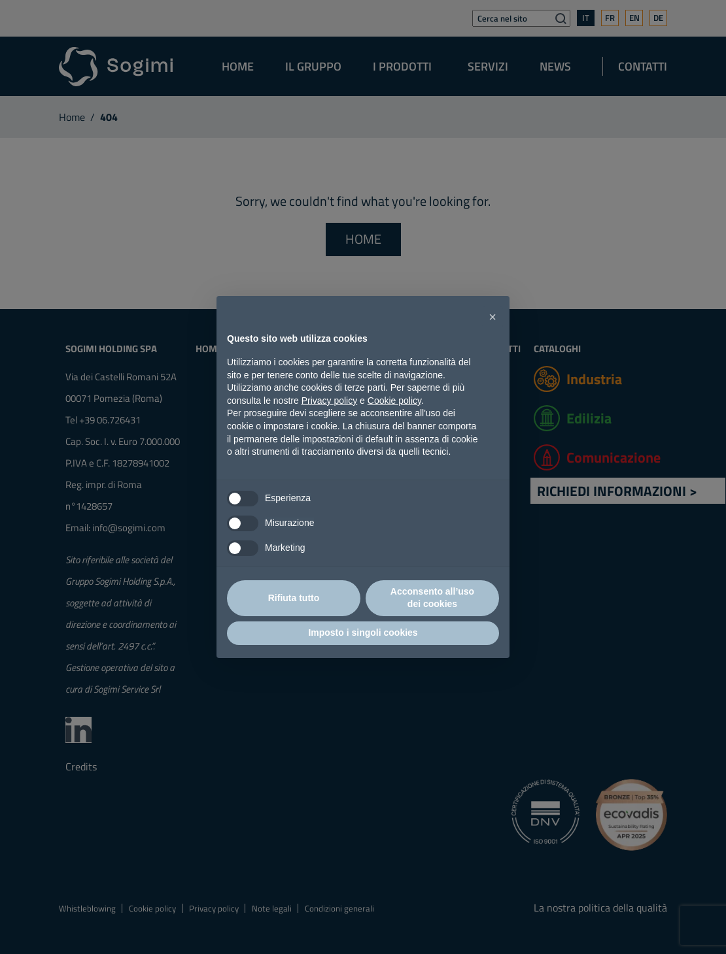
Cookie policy (394, 400)
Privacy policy (330, 400)
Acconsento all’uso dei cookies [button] (432, 598)
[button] (492, 316)
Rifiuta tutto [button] (294, 598)
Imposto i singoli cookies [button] (362, 632)
